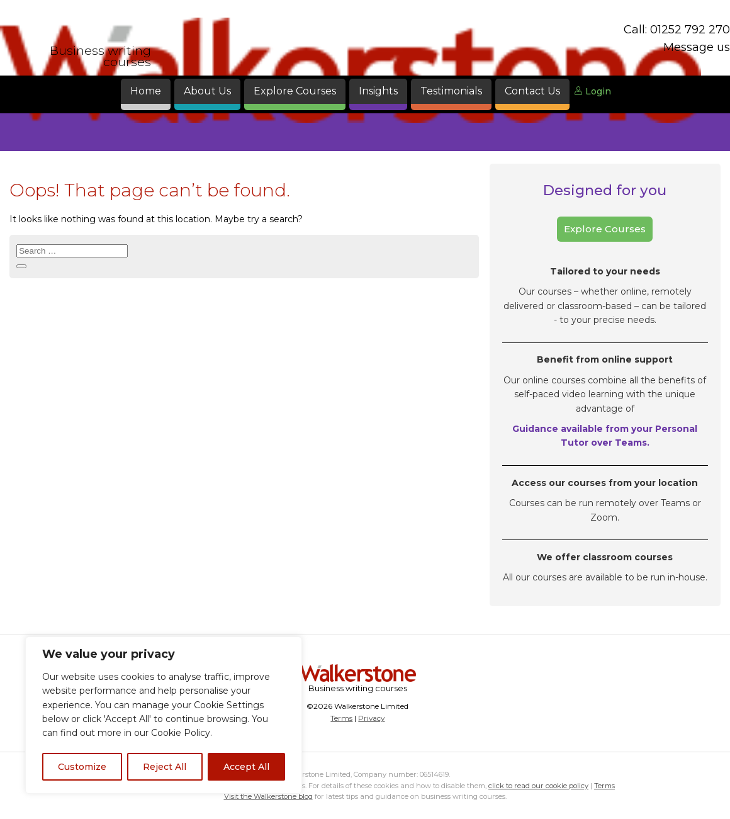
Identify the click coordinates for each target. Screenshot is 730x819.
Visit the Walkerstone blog (268, 796)
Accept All (246, 766)
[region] (163, 715)
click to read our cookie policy (538, 785)
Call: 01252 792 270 (677, 30)
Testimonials (451, 91)
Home (145, 91)
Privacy (371, 718)
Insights (378, 91)
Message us (696, 47)
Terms (341, 718)
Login (592, 91)
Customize (82, 766)
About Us (207, 91)
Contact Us (532, 91)
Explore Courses (295, 91)
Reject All (164, 766)
